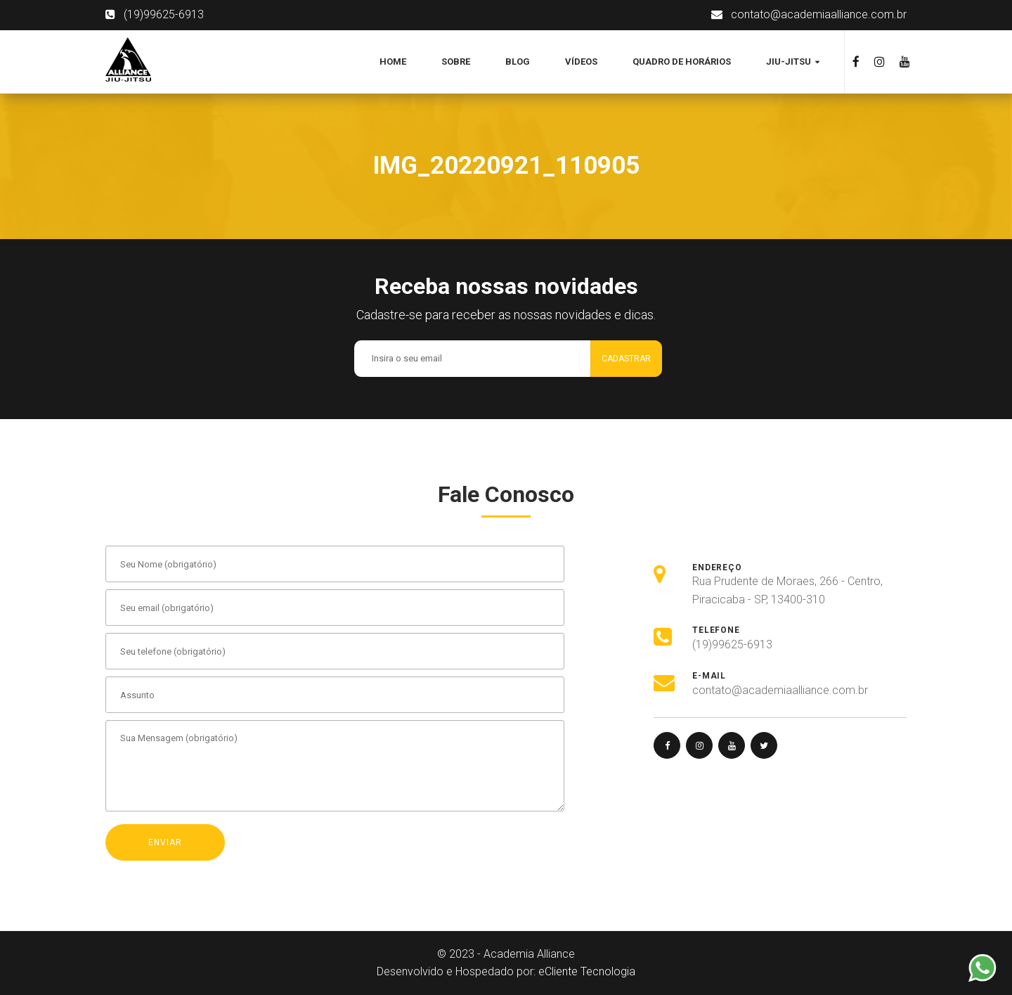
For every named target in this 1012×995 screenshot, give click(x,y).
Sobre (455, 61)
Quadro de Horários (681, 61)
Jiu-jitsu (789, 61)
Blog (517, 61)
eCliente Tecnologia (586, 971)
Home (392, 61)
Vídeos (581, 61)
